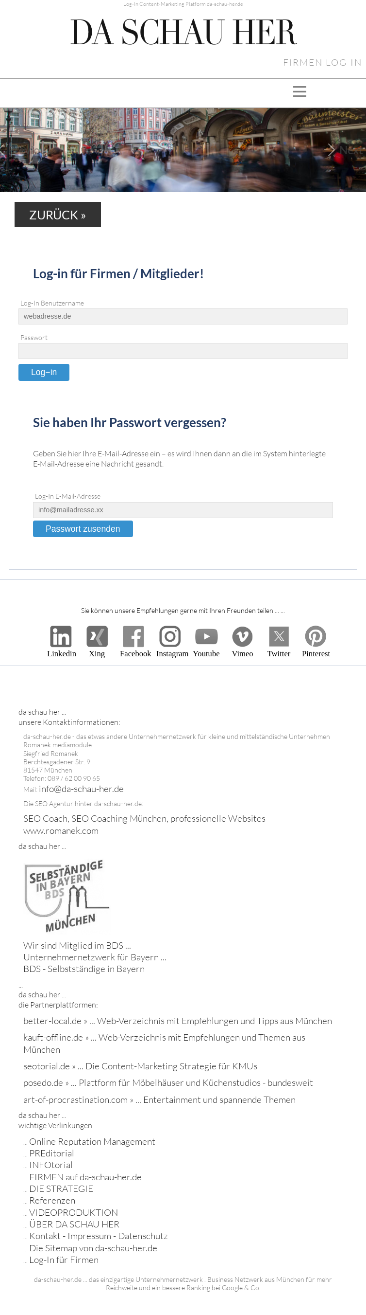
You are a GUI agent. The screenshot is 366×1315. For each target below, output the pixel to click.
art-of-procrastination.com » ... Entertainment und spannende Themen (159, 1099)
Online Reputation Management (92, 1141)
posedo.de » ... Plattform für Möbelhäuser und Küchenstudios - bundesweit (168, 1082)
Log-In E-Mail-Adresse (67, 496)
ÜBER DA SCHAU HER (74, 1224)
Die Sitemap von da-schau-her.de (93, 1248)
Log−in (44, 372)
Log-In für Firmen (64, 1259)
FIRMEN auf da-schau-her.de (85, 1177)
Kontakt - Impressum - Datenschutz (98, 1236)
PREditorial (51, 1153)
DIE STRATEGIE (61, 1188)
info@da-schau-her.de (81, 788)
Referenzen (52, 1200)
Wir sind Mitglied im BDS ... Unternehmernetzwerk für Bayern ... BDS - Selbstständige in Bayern (94, 957)
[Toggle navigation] (299, 93)
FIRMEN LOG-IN (322, 62)
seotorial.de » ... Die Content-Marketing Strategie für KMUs (140, 1066)
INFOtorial (51, 1165)
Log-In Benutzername (52, 303)
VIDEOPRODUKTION (73, 1212)
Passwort (34, 337)
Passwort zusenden (83, 529)
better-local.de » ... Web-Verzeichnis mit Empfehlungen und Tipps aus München (177, 1021)
